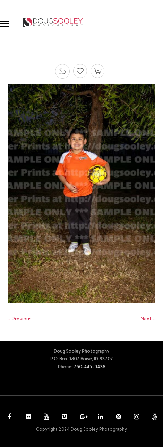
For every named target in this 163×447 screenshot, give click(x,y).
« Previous (20, 319)
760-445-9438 (89, 366)
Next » (148, 319)
